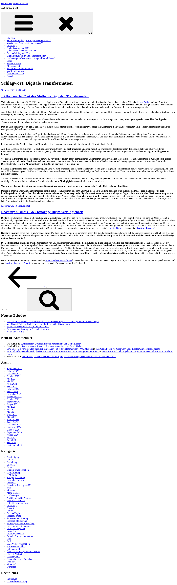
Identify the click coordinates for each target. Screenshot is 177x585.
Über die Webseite (15, 554)
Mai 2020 (11, 442)
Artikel (10, 459)
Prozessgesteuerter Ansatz (19, 526)
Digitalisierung (13, 472)
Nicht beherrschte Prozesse (19, 498)
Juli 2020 (11, 437)
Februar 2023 (13, 371)
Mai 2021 (11, 412)
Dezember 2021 (14, 394)
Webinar (10, 561)
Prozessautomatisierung (17, 518)
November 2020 (14, 427)
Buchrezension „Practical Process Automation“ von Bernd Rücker (51, 344)
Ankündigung (13, 457)
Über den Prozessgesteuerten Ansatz (23, 551)
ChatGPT (11, 465)
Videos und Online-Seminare (20, 68)
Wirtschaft (11, 564)
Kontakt (10, 76)
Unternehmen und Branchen (19, 559)
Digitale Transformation (18, 470)
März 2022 (12, 386)
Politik (10, 510)
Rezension (11, 531)
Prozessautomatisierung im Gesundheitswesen (28, 329)
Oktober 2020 (13, 430)
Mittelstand (12, 490)
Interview (11, 482)
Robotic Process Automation (20, 536)
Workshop (11, 567)
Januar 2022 (12, 391)
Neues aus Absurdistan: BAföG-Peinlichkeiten (28, 326)
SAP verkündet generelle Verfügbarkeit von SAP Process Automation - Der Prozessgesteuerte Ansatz (53, 351)
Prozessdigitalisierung (17, 521)
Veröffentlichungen (15, 71)
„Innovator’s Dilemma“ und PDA (22, 50)
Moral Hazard (13, 493)
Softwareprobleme (15, 549)
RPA (9, 539)
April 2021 (12, 414)
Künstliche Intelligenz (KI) (19, 485)
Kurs (9, 488)
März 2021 (12, 417)
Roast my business (15, 533)
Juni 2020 (11, 440)
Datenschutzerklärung (17, 581)
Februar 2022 (13, 389)
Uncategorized (13, 556)
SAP (9, 541)
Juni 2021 (11, 409)
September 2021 (14, 401)
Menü (47, 23)
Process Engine (14, 513)
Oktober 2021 (13, 399)
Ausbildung (12, 462)
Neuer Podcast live (15, 331)
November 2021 (14, 396)
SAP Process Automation (18, 544)
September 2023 (14, 368)
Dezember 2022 (14, 373)
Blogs (9, 61)
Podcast (10, 508)
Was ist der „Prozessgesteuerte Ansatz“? (25, 43)
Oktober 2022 (13, 376)
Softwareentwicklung (16, 546)
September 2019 (14, 445)
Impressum (12, 579)
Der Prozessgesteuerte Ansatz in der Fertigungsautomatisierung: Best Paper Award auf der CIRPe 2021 (69, 356)
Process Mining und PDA (18, 53)
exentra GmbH (115, 228)
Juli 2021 (11, 407)
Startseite (11, 38)
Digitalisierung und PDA (18, 48)
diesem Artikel (143, 102)
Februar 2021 (13, 419)
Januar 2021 (12, 422)
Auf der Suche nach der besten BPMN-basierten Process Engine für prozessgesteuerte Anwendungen (53, 321)
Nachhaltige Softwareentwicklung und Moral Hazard (31, 58)
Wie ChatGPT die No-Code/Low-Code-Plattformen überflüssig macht (38, 324)
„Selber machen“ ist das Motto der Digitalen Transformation (45, 96)
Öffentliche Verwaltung (17, 503)
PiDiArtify (11, 45)
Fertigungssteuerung (16, 477)
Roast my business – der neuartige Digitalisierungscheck (42, 212)
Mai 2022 (11, 381)
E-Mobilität (12, 475)
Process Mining (14, 516)
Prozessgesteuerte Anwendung (20, 523)
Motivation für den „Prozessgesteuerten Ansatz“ (29, 40)
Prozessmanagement (16, 528)
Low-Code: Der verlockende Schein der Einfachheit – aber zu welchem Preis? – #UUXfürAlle (50, 349)
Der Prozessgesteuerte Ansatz (14, 3)
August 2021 (12, 404)
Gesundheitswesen (15, 480)
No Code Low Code (16, 500)
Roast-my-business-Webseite (58, 260)
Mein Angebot (13, 66)
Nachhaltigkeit (13, 495)
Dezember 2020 (14, 424)
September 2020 (14, 432)
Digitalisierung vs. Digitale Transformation (26, 56)
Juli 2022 (11, 379)
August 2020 (12, 435)
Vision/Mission (14, 63)
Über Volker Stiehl (15, 73)
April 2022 (12, 384)
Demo (9, 467)
